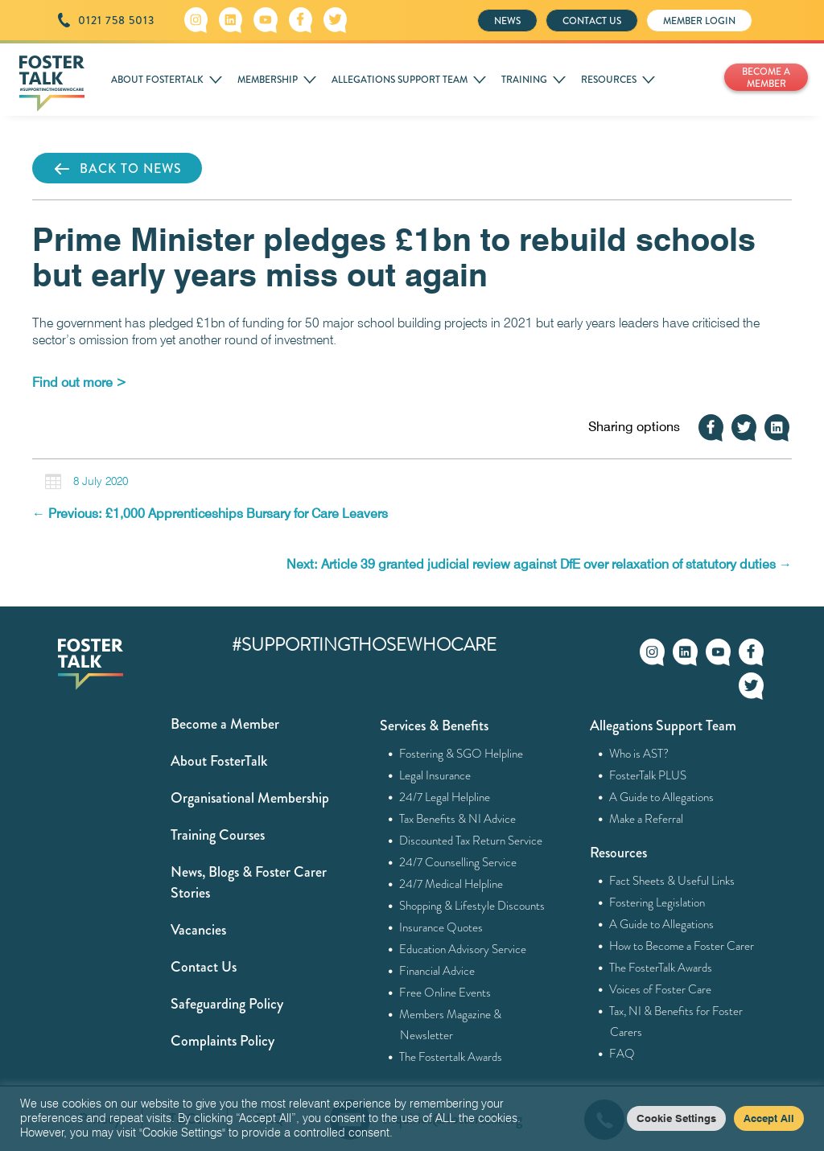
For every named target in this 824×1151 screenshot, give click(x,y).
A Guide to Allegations (662, 797)
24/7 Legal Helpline (445, 797)
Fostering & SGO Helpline (461, 754)
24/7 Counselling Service (458, 862)
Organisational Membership (250, 797)
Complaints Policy (222, 1040)
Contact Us (204, 966)
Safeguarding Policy (227, 1003)
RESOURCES (609, 79)
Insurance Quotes (441, 927)
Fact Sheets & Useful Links (672, 881)
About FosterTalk (219, 760)
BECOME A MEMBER (766, 77)
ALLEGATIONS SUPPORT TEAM (400, 79)
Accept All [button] (769, 1118)
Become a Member (225, 723)
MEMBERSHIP (267, 79)
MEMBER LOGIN (699, 21)
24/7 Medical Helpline (451, 884)
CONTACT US (591, 21)
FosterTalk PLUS (648, 775)
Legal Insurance (435, 775)
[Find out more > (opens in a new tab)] (79, 382)
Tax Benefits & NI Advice (458, 819)
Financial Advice (437, 971)
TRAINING (524, 79)
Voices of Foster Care (660, 989)
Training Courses (218, 834)
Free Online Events (445, 992)
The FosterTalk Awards (661, 967)
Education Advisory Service (463, 949)
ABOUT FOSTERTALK (157, 79)
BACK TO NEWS (117, 169)
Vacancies (198, 929)
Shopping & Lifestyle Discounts (472, 906)
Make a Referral (646, 819)
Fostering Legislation (657, 902)
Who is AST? (639, 754)
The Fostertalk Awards (451, 1057)
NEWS (507, 21)
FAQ (622, 1054)
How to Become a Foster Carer (682, 946)
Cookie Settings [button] (676, 1118)
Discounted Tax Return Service (471, 840)
